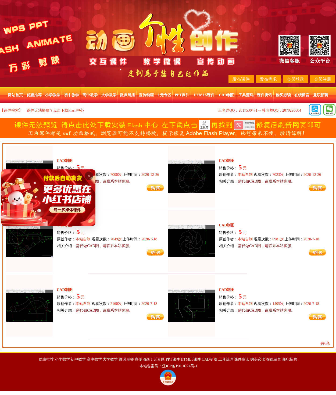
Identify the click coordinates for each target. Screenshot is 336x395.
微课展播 (127, 95)
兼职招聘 (320, 95)
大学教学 (108, 95)
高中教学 (90, 95)
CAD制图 (227, 95)
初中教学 (71, 95)
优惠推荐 (34, 95)
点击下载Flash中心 (68, 110)
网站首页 (15, 95)
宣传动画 (146, 95)
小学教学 (52, 95)
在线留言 (301, 95)
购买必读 (283, 95)
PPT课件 (182, 95)
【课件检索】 (11, 110)
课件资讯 (264, 95)
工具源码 (245, 95)
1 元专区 (164, 95)
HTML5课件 (204, 95)
